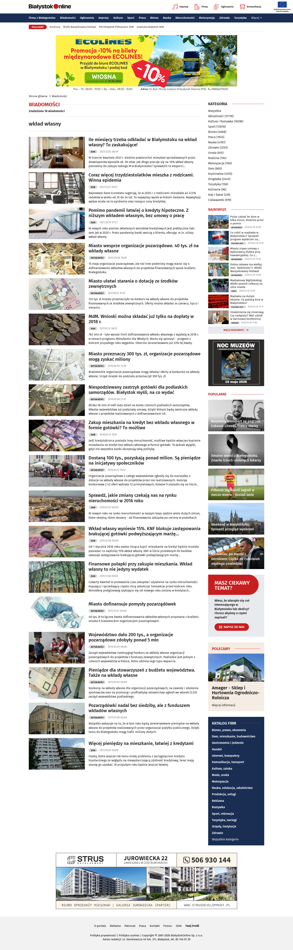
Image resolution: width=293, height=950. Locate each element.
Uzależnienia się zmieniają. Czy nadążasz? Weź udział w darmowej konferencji (247, 315)
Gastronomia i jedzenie (228, 743)
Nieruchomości (185, 17)
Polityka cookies (129, 935)
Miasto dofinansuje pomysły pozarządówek (132, 604)
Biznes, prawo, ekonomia (229, 730)
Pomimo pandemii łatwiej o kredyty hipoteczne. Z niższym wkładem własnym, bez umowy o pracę (139, 213)
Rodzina (213, 158)
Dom (93, 152)
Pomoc (167, 926)
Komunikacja (250, 7)
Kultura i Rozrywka (220, 121)
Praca (142, 17)
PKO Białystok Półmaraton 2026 (116, 27)
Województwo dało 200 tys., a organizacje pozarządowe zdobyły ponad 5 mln (131, 637)
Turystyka (240, 17)
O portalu (100, 926)
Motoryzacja (207, 17)
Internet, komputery (225, 755)
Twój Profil (192, 926)
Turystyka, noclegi (224, 820)
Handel (217, 749)
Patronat (129, 926)
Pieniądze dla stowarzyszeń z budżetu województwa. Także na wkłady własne (142, 672)
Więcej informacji (223, 705)
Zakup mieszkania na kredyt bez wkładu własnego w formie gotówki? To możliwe (142, 425)
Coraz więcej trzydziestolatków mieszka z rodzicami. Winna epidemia (141, 177)
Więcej (256, 17)
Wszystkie (214, 110)
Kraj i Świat (215, 194)
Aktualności (97, 258)
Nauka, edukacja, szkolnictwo (232, 788)
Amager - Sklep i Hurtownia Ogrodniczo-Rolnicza (236, 692)
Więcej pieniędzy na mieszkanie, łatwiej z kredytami (141, 743)
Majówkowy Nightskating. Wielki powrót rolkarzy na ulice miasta (246, 284)
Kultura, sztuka (222, 768)
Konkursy (55, 27)
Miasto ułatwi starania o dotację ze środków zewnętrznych (133, 283)
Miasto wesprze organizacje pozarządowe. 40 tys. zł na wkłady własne (144, 248)
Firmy (201, 7)
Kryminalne (216, 174)
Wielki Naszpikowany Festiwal (79, 27)
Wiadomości (67, 17)
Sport (130, 17)
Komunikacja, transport (228, 762)
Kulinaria (214, 189)
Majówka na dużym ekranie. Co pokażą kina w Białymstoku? (246, 300)
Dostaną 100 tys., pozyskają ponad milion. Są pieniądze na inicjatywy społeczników (145, 460)
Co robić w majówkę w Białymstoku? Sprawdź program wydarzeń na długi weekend (244, 236)
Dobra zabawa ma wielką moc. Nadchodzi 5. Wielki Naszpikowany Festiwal (246, 268)
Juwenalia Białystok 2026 (150, 27)
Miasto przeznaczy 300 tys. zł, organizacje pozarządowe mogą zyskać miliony (145, 356)
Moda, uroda (220, 775)
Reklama (218, 801)
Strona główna (38, 96)
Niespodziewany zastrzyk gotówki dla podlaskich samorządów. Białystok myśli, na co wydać (138, 390)
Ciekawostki (216, 200)
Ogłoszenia (224, 7)
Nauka (167, 17)
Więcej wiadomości (233, 330)
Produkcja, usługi (224, 794)
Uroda (212, 153)
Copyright (148, 935)
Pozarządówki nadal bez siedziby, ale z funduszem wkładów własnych (139, 708)
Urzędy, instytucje (224, 826)
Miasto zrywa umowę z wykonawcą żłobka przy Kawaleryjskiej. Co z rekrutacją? (245, 252)
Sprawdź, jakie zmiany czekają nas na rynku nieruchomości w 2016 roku (133, 498)
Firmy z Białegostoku (42, 17)
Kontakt (155, 926)
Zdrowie (224, 17)
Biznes (154, 17)
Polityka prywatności (103, 935)
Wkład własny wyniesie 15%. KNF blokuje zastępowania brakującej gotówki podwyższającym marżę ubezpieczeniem (145, 531)
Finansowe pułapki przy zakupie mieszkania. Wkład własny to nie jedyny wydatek (140, 566)
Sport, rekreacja (223, 813)
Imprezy (180, 7)
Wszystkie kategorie (225, 839)
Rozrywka (218, 807)
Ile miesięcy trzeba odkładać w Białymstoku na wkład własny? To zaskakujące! (143, 142)
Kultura (118, 17)
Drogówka (214, 179)
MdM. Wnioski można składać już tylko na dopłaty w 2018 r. (141, 319)
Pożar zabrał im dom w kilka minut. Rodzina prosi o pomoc (246, 220)
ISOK (179, 926)
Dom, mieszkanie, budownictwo (233, 736)
